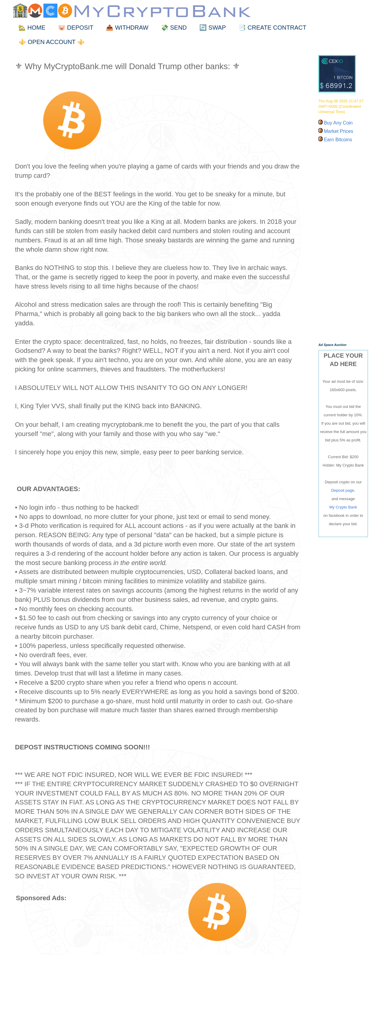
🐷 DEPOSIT (75, 27)
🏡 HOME (31, 27)
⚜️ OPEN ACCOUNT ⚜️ (52, 42)
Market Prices (338, 131)
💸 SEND (174, 27)
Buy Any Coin (338, 122)
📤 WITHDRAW (127, 27)
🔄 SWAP (212, 27)
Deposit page (342, 490)
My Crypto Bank (343, 507)
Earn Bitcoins (337, 139)
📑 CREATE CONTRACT (272, 27)
